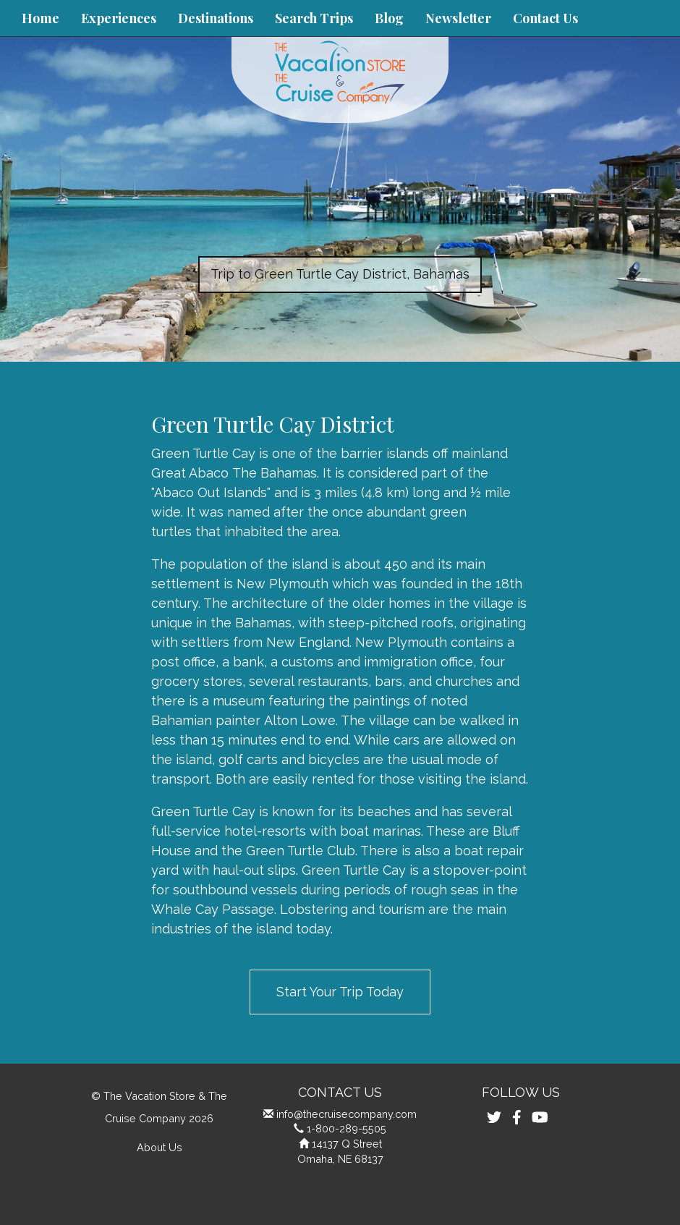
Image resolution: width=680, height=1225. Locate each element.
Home (40, 18)
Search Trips (314, 18)
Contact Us (545, 18)
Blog (389, 18)
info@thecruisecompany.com (346, 1114)
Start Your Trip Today (340, 991)
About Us (159, 1147)
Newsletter (458, 18)
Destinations (215, 18)
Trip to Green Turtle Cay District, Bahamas (340, 273)
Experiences (118, 18)
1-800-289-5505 (346, 1128)
